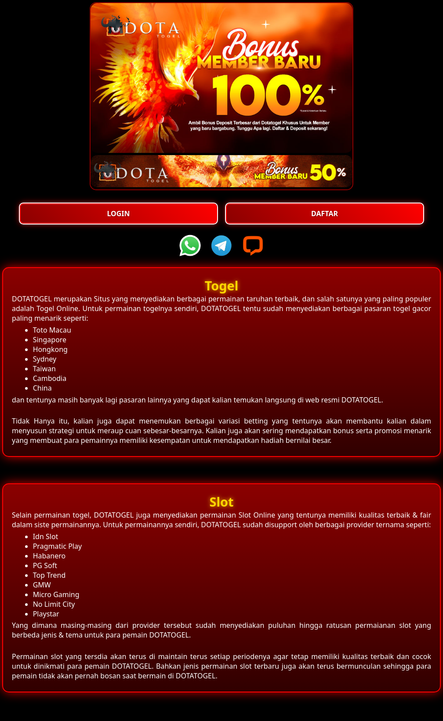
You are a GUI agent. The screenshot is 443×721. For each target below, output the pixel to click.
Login (118, 213)
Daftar (324, 213)
